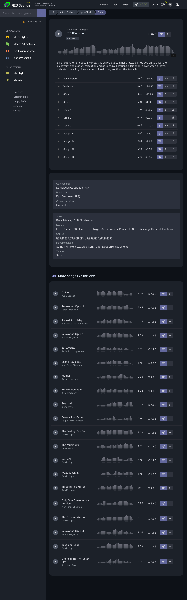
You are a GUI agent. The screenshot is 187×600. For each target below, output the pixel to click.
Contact (17, 110)
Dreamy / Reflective (75, 229)
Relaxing (145, 229)
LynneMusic (63, 205)
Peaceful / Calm (128, 229)
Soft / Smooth (109, 229)
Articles (17, 105)
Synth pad (94, 246)
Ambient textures (76, 246)
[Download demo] (173, 78)
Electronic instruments (115, 246)
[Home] (52, 12)
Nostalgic (94, 229)
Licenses (18, 92)
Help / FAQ (19, 101)
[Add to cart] (159, 78)
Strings (60, 246)
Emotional (167, 229)
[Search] (41, 13)
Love (59, 229)
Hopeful (156, 229)
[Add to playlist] (166, 78)
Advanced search (34, 22)
